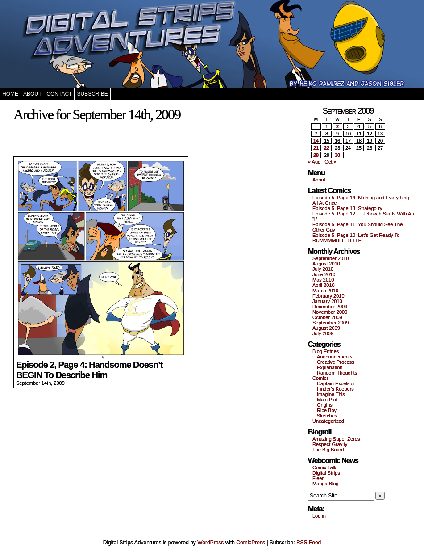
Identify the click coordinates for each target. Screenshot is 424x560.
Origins (325, 405)
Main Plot (327, 399)
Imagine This (331, 394)
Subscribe (92, 94)
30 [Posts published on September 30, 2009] (337, 155)
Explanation (330, 367)
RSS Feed (308, 542)
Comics (320, 378)
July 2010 (322, 269)
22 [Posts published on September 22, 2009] (326, 148)
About (32, 94)
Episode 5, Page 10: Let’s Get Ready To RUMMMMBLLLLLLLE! (355, 237)
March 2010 (325, 290)
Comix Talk (324, 467)
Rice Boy (327, 410)
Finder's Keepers (335, 389)
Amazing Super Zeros (336, 439)
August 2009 (326, 328)
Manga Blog (325, 483)
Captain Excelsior (336, 383)
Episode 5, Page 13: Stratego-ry (347, 208)
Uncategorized (328, 421)
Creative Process (335, 362)
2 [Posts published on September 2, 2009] (337, 126)
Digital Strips (326, 473)
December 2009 (329, 306)
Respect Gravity (329, 444)
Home (10, 94)
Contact (59, 94)
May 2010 (323, 279)
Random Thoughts (337, 372)
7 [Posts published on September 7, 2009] (316, 133)
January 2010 (327, 301)
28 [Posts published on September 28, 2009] (316, 155)
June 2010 (323, 274)
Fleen (318, 478)
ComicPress (250, 542)
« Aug (314, 161)
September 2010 (330, 258)
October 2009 (327, 317)
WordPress (210, 542)
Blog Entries (325, 351)
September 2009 (330, 322)
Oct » (330, 161)
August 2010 (326, 263)
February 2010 (328, 296)
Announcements (335, 356)
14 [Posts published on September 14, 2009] (316, 140)
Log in (319, 515)
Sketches (327, 415)
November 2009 (329, 312)
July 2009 (322, 333)
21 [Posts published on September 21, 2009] (316, 148)
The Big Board (328, 449)
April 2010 (323, 285)
